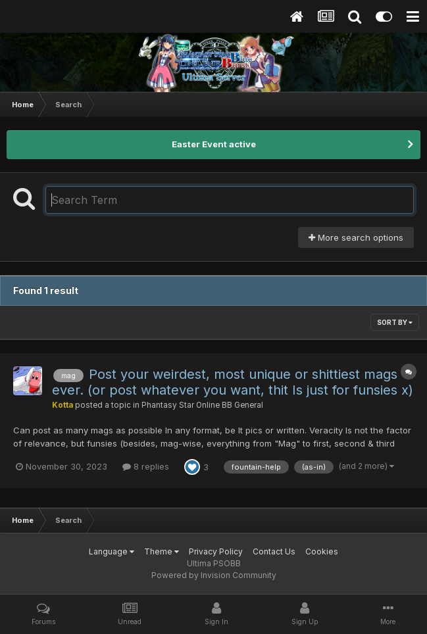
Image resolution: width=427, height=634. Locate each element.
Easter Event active (214, 144)
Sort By (395, 322)
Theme (161, 551)
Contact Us (274, 551)
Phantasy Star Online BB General (202, 405)
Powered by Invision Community (213, 575)
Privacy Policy (216, 551)
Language (111, 551)
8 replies (145, 466)
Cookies (321, 551)
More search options (356, 237)
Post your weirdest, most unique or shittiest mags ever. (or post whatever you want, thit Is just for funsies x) (232, 382)
